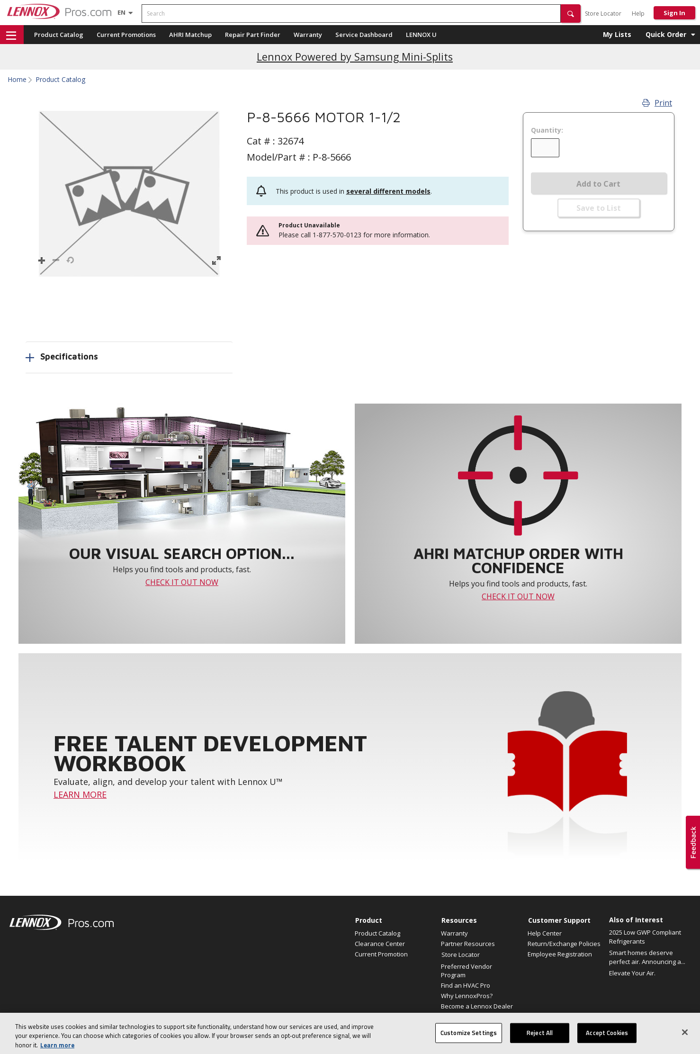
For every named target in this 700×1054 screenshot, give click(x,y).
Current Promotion (381, 954)
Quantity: (547, 130)
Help (638, 13)
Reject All (540, 1041)
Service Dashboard (364, 34)
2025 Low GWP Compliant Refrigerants (645, 937)
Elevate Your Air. (632, 973)
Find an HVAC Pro (465, 985)
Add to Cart (598, 184)
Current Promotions (126, 34)
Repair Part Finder (252, 34)
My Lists (617, 34)
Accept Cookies (607, 1041)
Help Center (545, 933)
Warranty (308, 34)
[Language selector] (121, 12)
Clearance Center (380, 943)
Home (17, 79)
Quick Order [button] (666, 34)
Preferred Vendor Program (466, 970)
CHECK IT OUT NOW (181, 582)
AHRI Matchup (190, 34)
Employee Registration (560, 954)
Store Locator (603, 13)
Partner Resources (468, 943)
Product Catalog (58, 34)
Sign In (674, 13)
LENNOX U (421, 34)
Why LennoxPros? (467, 995)
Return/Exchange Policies (564, 943)
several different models (388, 191)
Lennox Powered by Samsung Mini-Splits (355, 56)
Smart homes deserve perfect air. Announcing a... (647, 957)
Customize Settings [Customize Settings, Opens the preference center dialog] (468, 1041)
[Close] (684, 1040)
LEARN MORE (80, 794)
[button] (571, 13)
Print (657, 103)
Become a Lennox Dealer (477, 1006)
